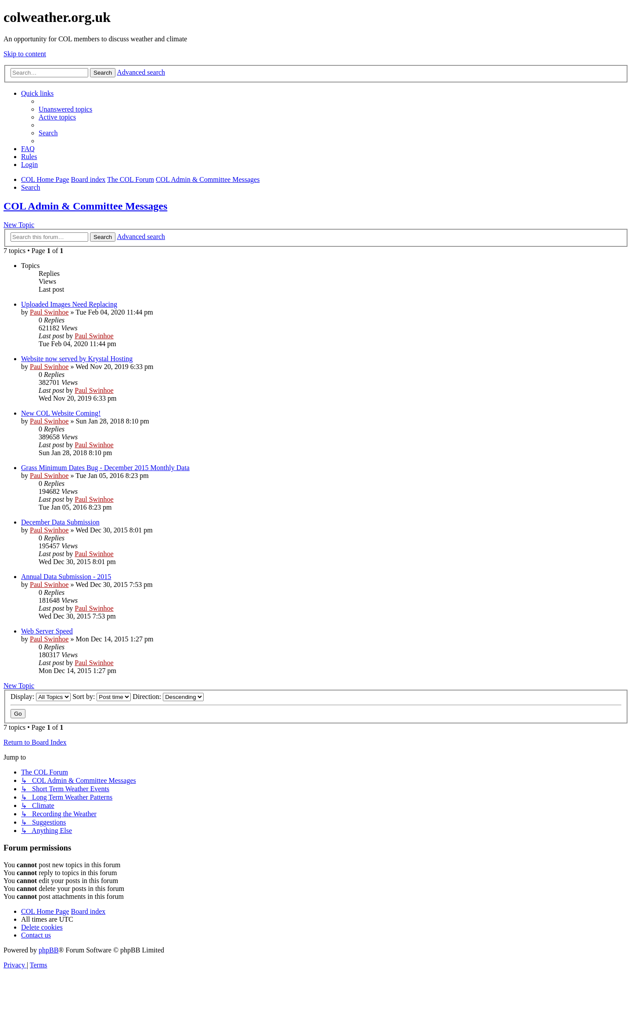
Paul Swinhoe (49, 312)
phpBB (48, 950)
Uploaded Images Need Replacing (69, 304)
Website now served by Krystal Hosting (77, 358)
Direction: (168, 696)
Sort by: (101, 696)
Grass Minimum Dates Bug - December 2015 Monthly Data (105, 467)
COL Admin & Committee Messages (85, 206)
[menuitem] (65, 109)
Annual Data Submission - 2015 (66, 576)
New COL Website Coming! (61, 413)
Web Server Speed (47, 631)
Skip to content (25, 54)
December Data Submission (60, 522)
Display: (41, 696)
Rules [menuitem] (29, 156)
